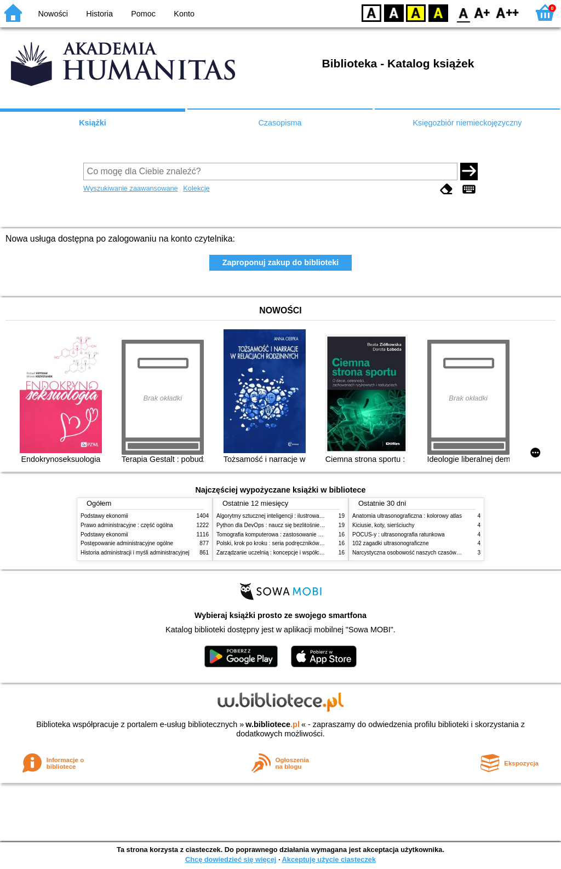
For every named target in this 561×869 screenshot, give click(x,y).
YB (415, 12)
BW (394, 12)
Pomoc (143, 13)
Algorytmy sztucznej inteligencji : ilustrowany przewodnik (285, 516)
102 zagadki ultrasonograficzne (390, 543)
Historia (99, 13)
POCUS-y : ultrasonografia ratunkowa (398, 534)
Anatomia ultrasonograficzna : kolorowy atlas (407, 516)
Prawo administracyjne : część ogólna (127, 525)
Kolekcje (196, 188)
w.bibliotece (272, 724)
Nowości (53, 13)
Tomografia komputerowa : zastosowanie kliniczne (277, 534)
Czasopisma (279, 122)
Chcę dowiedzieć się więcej (230, 859)
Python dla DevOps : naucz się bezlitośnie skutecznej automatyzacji (299, 525)
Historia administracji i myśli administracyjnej (135, 553)
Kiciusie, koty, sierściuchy (383, 525)
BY (438, 12)
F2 (507, 12)
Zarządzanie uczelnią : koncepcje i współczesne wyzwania (287, 553)
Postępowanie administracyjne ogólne (127, 543)
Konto (184, 13)
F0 (463, 12)
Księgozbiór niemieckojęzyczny (467, 122)
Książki (92, 122)
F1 (482, 12)
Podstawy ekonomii (104, 516)
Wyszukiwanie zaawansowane (130, 188)
